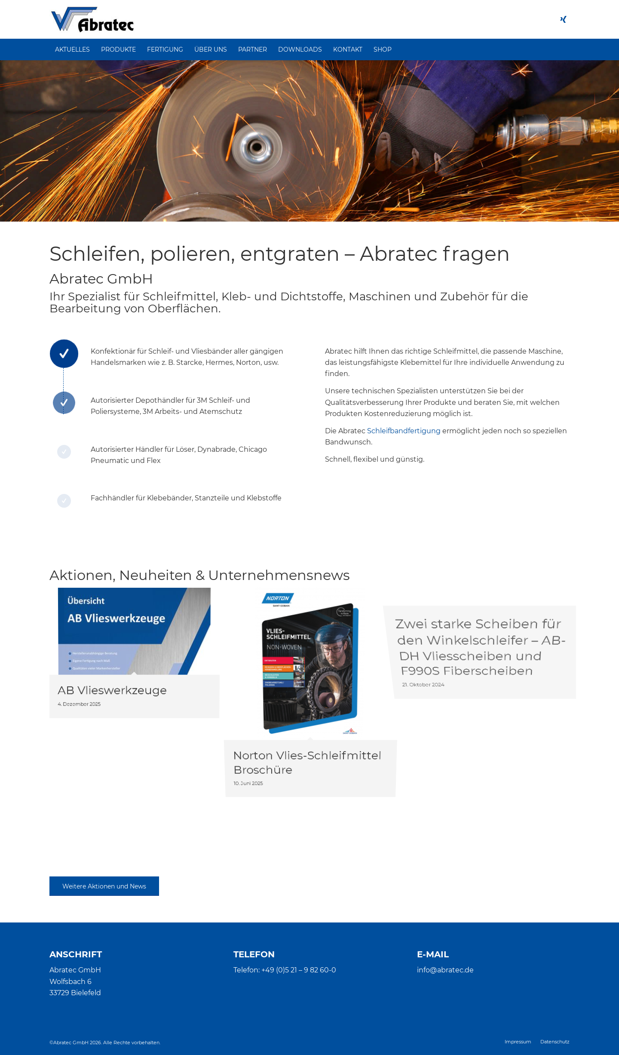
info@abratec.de (445, 970)
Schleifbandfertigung (404, 431)
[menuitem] (72, 49)
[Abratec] (92, 19)
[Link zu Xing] (563, 19)
